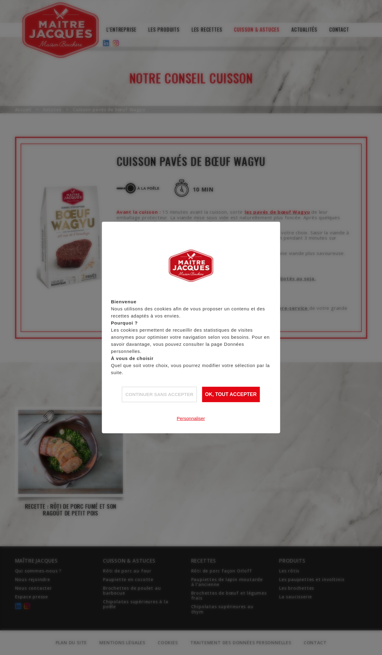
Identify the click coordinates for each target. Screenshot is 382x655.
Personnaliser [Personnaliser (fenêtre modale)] (191, 418)
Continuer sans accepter (159, 394)
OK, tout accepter (231, 394)
